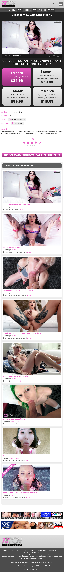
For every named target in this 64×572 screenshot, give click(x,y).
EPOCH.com (49, 566)
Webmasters (35, 552)
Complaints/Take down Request (47, 550)
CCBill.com (39, 566)
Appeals (26, 552)
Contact (6, 550)
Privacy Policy (29, 550)
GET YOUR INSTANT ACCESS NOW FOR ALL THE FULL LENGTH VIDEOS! (32, 155)
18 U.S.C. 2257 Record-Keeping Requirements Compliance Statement (32, 562)
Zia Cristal (15, 458)
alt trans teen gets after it (14, 419)
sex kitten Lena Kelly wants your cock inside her (23, 333)
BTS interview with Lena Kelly (15, 376)
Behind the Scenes (17, 119)
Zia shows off (8, 456)
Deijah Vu (14, 495)
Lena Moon (17, 123)
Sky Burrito (15, 422)
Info (13, 550)
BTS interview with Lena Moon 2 (16, 204)
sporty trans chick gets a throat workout (20, 493)
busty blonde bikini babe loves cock (18, 290)
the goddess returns (11, 247)
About (19, 550)
